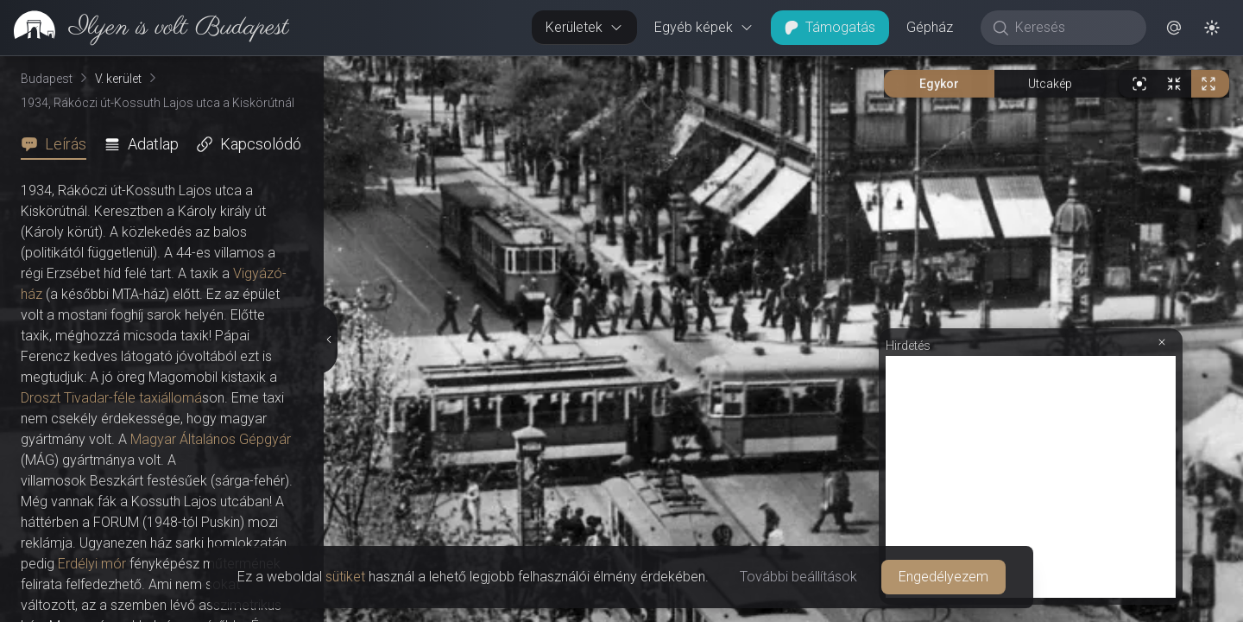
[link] (144, 27)
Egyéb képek (704, 27)
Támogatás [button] (830, 27)
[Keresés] (1072, 27)
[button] (1174, 27)
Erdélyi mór (92, 563)
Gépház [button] (929, 27)
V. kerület (118, 79)
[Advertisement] (1031, 477)
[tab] (59, 144)
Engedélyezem (943, 576)
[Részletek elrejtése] (328, 339)
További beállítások (798, 576)
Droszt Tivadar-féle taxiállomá (111, 398)
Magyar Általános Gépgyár (210, 439)
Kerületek (584, 27)
